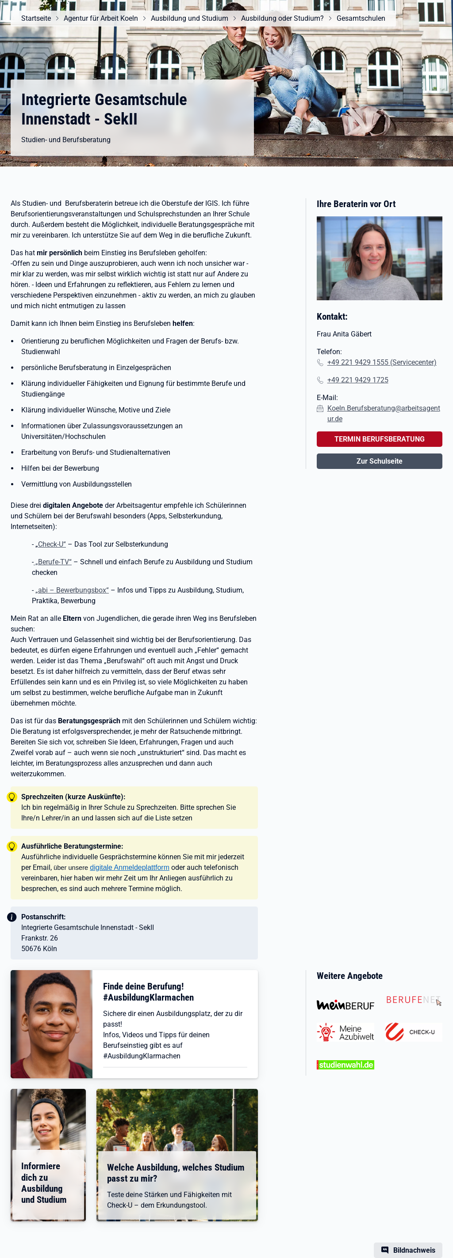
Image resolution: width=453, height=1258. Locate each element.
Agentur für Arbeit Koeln (101, 18)
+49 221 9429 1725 (357, 380)
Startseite (36, 18)
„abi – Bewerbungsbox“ (72, 590)
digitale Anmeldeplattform (129, 867)
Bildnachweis (414, 1250)
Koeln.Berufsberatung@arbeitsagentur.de (383, 413)
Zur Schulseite (380, 461)
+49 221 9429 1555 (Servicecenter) (382, 362)
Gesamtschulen (361, 18)
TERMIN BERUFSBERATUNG (379, 439)
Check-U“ (52, 544)
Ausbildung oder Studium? (282, 18)
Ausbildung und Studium (189, 18)
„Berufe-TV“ (53, 562)
